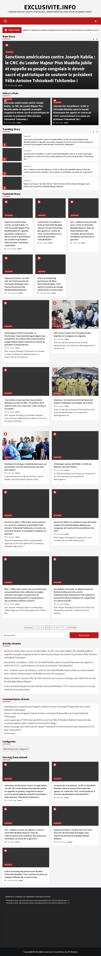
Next (74, 627)
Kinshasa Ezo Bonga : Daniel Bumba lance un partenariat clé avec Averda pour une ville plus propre (25, 467)
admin (20, 85)
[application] (50, 921)
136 (69, 627)
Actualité (9, 52)
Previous (28, 627)
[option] (50, 65)
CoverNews (59, 952)
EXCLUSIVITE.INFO (50, 7)
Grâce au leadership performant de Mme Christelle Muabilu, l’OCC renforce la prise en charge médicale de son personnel (50, 284)
